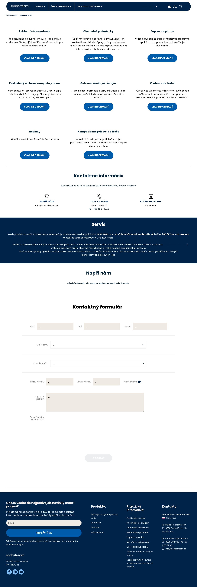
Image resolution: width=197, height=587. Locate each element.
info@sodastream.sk (46, 205)
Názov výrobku (37, 381)
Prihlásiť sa (44, 532)
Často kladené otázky (137, 546)
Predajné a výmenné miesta (176, 514)
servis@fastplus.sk (123, 237)
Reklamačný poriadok (137, 532)
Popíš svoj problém (39, 397)
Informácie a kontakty (138, 523)
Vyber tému (42, 344)
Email (79, 326)
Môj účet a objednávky (138, 542)
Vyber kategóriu (40, 363)
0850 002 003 (99, 205)
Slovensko (169, 518)
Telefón (127, 326)
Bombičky (96, 522)
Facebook (151, 205)
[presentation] (83, 424)
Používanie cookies (136, 518)
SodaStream (12, 15)
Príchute (95, 527)
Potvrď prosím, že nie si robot (37, 418)
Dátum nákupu (84, 381)
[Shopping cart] (180, 6)
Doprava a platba (135, 537)
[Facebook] (9, 572)
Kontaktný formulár (97, 307)
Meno (32, 326)
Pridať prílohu (130, 381)
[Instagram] (15, 572)
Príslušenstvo (97, 532)
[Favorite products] (169, 6)
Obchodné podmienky (138, 527)
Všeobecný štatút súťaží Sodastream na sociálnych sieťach (140, 563)
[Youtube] (21, 572)
